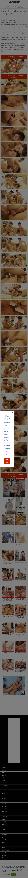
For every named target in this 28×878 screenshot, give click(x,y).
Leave (7, 462)
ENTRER (7, 459)
